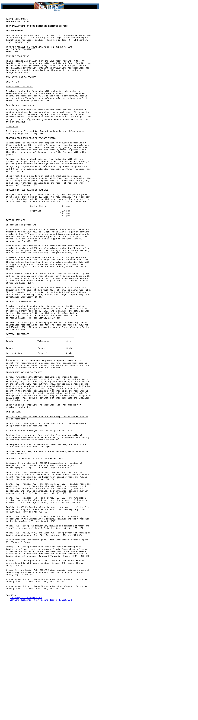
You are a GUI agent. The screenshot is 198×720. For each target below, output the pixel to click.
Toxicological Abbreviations (26, 713)
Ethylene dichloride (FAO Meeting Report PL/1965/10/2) (42, 716)
